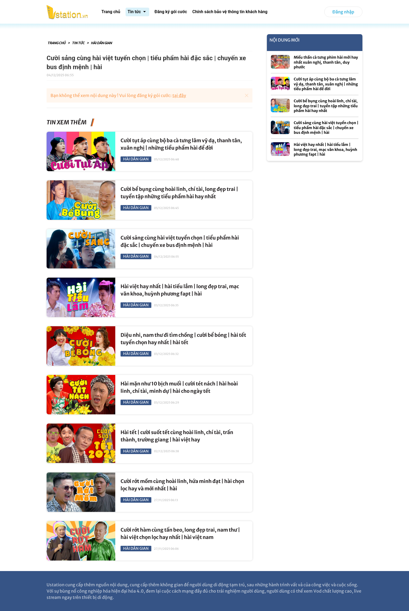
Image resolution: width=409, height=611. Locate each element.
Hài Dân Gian (101, 43)
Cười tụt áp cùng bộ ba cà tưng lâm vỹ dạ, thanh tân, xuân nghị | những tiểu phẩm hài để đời (326, 84)
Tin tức (78, 43)
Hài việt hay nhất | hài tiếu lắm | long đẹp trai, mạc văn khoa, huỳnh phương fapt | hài (325, 149)
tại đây (179, 95)
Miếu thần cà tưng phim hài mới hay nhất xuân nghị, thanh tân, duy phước (326, 62)
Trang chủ (56, 43)
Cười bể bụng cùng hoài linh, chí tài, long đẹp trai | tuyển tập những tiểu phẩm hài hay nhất (326, 106)
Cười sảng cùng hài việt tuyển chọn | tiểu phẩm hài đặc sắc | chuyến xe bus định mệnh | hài (326, 127)
